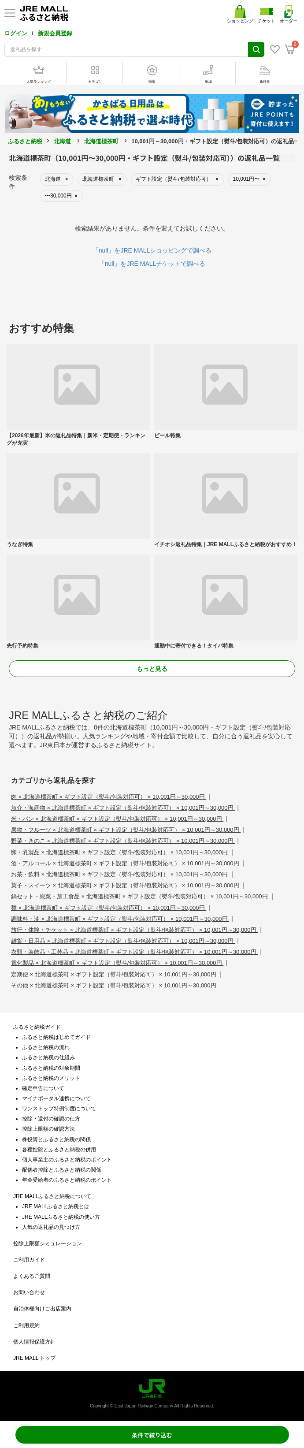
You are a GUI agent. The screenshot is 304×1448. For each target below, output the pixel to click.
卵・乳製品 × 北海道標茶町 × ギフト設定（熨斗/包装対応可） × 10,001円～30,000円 (120, 852)
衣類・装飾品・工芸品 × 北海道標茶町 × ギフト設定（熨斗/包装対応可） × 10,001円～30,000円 (134, 952)
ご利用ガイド (29, 1260)
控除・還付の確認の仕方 (51, 1119)
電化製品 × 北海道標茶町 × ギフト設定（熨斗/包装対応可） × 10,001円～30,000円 (117, 963)
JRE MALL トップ (34, 1358)
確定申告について (43, 1088)
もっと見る (152, 668)
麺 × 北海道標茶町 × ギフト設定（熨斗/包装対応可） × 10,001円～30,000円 (108, 908)
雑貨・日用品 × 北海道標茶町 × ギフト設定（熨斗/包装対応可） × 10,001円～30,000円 (123, 941)
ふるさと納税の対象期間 (51, 1068)
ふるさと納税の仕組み (48, 1057)
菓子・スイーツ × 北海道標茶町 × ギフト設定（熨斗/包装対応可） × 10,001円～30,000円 (126, 885)
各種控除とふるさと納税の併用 (59, 1149)
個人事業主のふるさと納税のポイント (67, 1160)
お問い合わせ (29, 1292)
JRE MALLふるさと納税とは (55, 1206)
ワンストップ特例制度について (59, 1109)
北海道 (62, 141)
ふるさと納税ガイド (37, 1027)
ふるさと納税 (25, 141)
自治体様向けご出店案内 (42, 1309)
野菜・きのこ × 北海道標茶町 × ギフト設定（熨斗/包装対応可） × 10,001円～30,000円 (123, 841)
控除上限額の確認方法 (48, 1129)
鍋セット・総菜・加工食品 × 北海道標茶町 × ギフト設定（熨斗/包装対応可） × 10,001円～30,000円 (140, 896)
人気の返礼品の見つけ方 (51, 1227)
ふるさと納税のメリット (51, 1078)
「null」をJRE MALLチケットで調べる (152, 263)
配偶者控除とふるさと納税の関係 (61, 1170)
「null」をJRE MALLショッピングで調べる (152, 250)
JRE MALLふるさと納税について (52, 1196)
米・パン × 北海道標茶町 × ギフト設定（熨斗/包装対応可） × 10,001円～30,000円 (117, 818)
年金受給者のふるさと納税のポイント (67, 1180)
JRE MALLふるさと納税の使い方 (61, 1217)
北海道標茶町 (101, 141)
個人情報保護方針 (34, 1342)
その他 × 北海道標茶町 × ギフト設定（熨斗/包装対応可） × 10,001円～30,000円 (113, 985)
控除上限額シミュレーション (47, 1243)
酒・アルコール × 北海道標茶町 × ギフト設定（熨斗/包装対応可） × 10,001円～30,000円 (126, 863)
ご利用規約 (26, 1325)
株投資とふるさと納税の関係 (56, 1139)
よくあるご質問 (31, 1276)
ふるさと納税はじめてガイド (56, 1037)
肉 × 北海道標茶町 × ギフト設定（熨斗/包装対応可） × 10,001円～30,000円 (108, 796)
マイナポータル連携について (56, 1098)
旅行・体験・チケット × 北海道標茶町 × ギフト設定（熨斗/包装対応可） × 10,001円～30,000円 (134, 930)
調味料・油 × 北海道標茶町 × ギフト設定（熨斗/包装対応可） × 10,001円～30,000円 (120, 919)
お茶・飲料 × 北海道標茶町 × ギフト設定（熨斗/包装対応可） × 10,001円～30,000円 (120, 874)
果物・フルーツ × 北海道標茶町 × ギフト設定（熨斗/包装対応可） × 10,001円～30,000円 (126, 829)
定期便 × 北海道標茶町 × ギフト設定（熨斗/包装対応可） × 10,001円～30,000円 (114, 974)
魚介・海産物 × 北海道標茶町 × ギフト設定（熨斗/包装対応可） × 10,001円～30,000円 (123, 807)
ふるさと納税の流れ (46, 1047)
